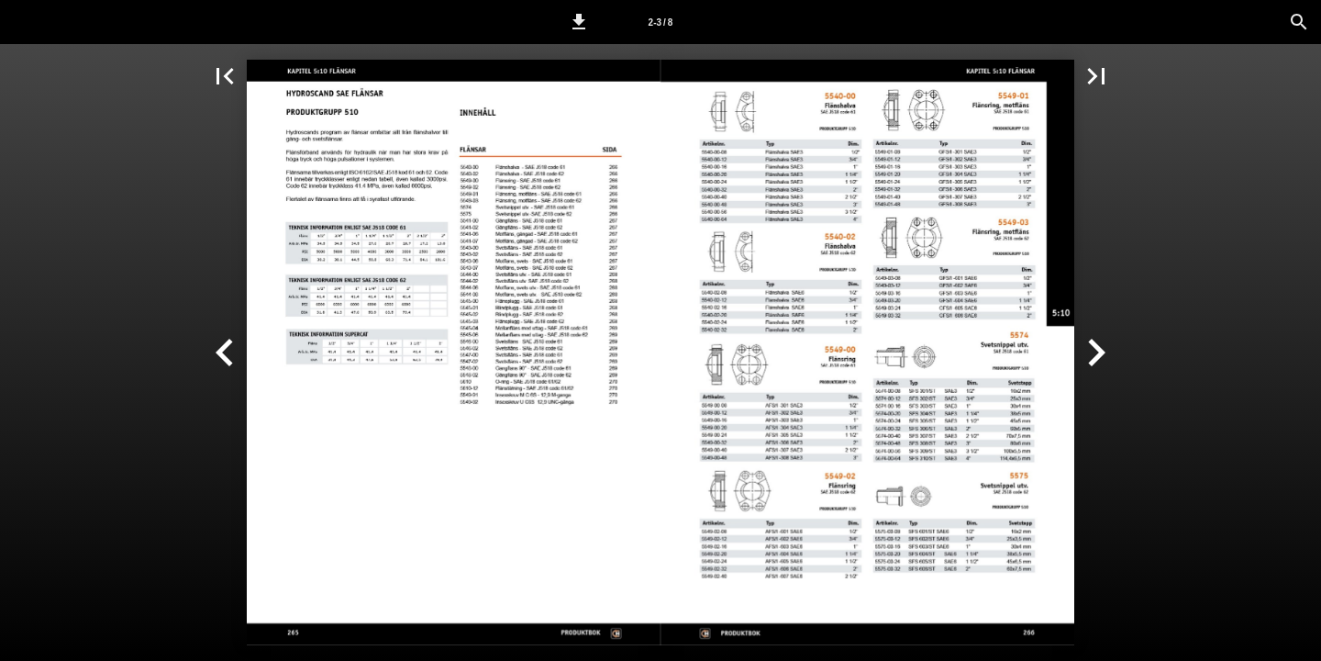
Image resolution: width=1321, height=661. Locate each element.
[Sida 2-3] (660, 22)
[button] (579, 22)
